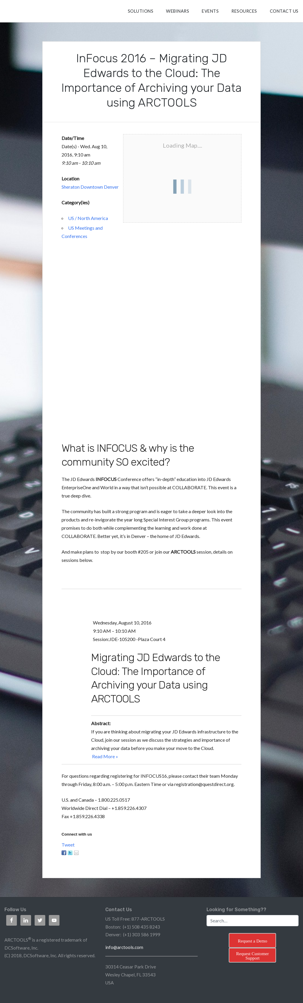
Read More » (105, 756)
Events (210, 11)
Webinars (177, 11)
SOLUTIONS (141, 11)
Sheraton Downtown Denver (90, 187)
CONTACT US (284, 11)
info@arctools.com (124, 947)
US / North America (88, 218)
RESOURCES (244, 11)
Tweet (68, 844)
